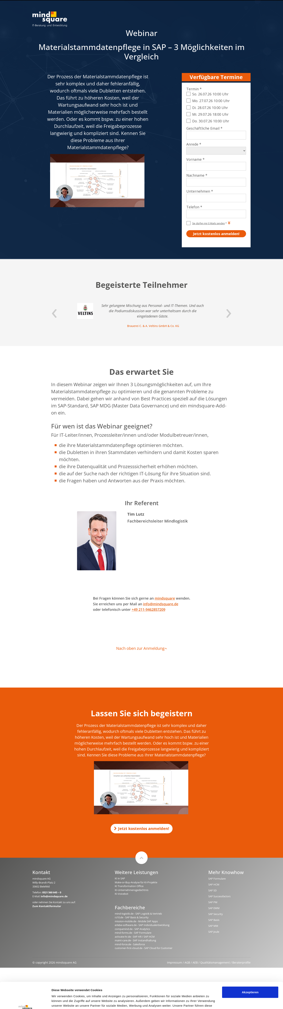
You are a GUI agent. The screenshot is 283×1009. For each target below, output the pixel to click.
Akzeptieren (250, 967)
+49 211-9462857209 (148, 609)
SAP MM (213, 926)
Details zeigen (61, 1001)
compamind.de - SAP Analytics (132, 929)
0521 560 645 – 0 (51, 892)
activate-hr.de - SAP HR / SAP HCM (135, 936)
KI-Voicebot (121, 893)
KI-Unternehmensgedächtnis (131, 890)
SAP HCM (213, 884)
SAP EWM (214, 908)
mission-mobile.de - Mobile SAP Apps (136, 921)
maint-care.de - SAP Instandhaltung (135, 940)
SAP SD (212, 890)
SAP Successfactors (219, 896)
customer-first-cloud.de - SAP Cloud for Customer (143, 948)
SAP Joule (213, 931)
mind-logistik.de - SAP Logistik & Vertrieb (138, 913)
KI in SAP (120, 878)
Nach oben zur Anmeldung (141, 648)
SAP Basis (213, 920)
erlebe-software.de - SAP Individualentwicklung (142, 925)
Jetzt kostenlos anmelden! (141, 828)
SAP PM (212, 902)
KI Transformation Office (129, 886)
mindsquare (165, 598)
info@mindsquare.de (160, 604)
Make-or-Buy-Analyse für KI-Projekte (136, 882)
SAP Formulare (217, 878)
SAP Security (215, 914)
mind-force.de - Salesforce (130, 944)
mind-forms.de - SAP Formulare (133, 932)
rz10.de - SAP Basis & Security (132, 917)
